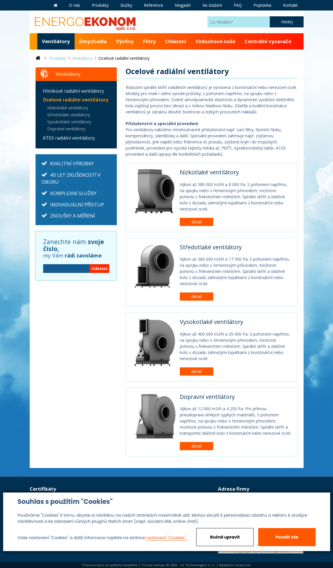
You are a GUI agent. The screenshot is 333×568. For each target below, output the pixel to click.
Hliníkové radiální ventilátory (73, 91)
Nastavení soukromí (235, 565)
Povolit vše (287, 537)
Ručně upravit (225, 537)
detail (196, 222)
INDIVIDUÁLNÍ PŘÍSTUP (77, 204)
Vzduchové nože (215, 41)
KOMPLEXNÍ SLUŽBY (73, 193)
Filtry (149, 41)
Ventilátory (56, 41)
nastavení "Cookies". (166, 538)
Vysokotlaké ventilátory (211, 322)
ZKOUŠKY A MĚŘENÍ (72, 215)
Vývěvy (125, 41)
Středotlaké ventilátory (211, 247)
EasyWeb (131, 565)
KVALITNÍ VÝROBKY (72, 163)
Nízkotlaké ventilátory (209, 172)
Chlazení (175, 41)
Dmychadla (93, 41)
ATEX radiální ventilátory (69, 138)
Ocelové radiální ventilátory (75, 100)
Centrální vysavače (268, 41)
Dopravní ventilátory (207, 397)
